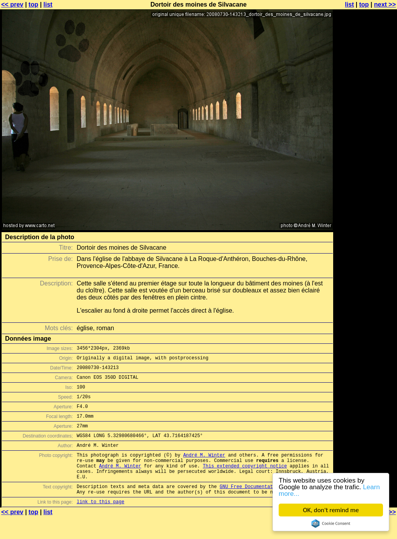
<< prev (12, 4)
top (33, 4)
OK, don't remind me (331, 510)
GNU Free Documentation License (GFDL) (271, 506)
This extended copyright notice (245, 482)
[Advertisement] (365, 192)
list (48, 4)
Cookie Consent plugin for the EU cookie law (330, 523)
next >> (385, 4)
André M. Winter (204, 469)
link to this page (100, 523)
